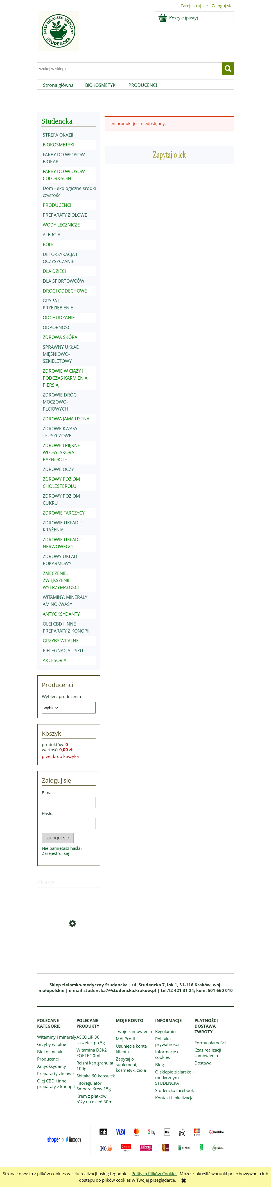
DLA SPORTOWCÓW (63, 281)
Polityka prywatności (167, 1041)
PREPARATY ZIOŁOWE (65, 215)
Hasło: (47, 813)
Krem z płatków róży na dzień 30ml (95, 1098)
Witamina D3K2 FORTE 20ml (91, 1052)
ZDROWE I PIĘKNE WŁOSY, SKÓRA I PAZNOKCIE (61, 452)
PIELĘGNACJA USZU (63, 650)
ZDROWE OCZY (58, 469)
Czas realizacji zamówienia (208, 1052)
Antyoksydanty (51, 1066)
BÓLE (48, 244)
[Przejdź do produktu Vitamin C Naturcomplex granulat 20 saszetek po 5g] (69, 944)
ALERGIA (51, 235)
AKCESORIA (54, 660)
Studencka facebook (174, 1090)
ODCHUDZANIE (59, 317)
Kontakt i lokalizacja (174, 1097)
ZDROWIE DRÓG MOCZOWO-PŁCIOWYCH (60, 402)
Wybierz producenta (61, 696)
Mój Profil (125, 1038)
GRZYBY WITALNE (61, 641)
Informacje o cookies (167, 1054)
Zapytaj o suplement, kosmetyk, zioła (131, 1064)
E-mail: (48, 792)
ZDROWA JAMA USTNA (66, 419)
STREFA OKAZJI (58, 135)
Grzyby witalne (51, 1044)
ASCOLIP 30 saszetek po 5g (90, 1039)
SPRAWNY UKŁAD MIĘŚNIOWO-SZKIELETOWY (61, 354)
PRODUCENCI (57, 205)
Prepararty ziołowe (55, 1073)
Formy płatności (210, 1042)
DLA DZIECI (54, 271)
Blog (159, 1064)
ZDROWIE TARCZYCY (64, 513)
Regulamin (165, 1031)
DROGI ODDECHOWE (65, 291)
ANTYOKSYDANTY (61, 614)
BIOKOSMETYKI (58, 145)
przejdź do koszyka (60, 756)
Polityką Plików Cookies (154, 1173)
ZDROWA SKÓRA (60, 337)
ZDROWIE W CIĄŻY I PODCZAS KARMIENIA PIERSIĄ (65, 378)
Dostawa (203, 1063)
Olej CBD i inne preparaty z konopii (56, 1083)
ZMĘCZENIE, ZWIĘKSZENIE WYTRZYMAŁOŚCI (61, 580)
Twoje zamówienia (134, 1031)
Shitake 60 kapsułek (95, 1076)
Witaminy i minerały (56, 1037)
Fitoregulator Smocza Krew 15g (93, 1085)
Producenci (48, 1059)
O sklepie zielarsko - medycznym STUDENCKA (174, 1077)
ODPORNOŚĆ (57, 327)
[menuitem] (58, 85)
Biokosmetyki (50, 1051)
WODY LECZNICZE (61, 225)
